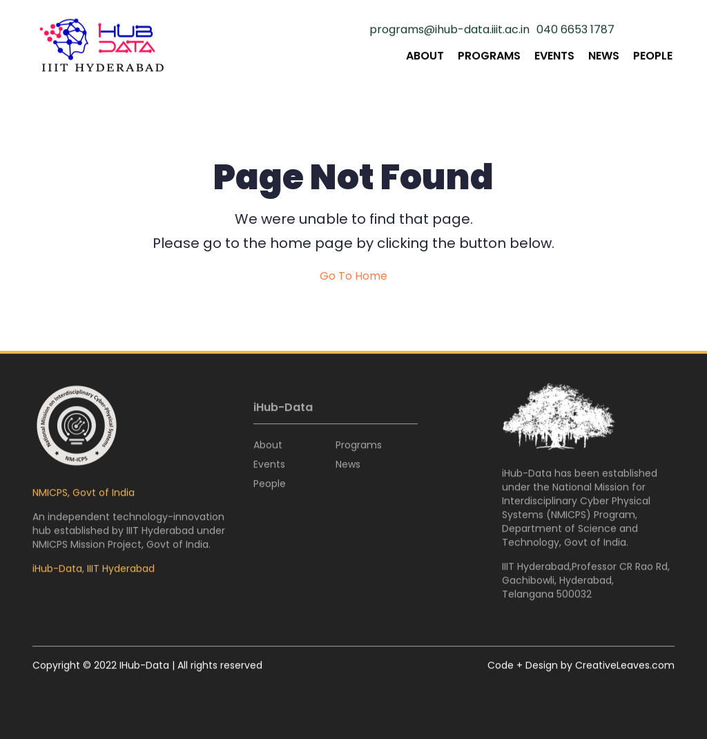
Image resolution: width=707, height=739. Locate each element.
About (425, 56)
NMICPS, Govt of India (83, 493)
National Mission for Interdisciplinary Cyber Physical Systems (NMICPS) (576, 501)
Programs (489, 56)
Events (554, 56)
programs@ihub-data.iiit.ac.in (449, 30)
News (603, 56)
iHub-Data (57, 569)
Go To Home (353, 276)
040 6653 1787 (575, 30)
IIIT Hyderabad (121, 569)
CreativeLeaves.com (625, 666)
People (652, 56)
